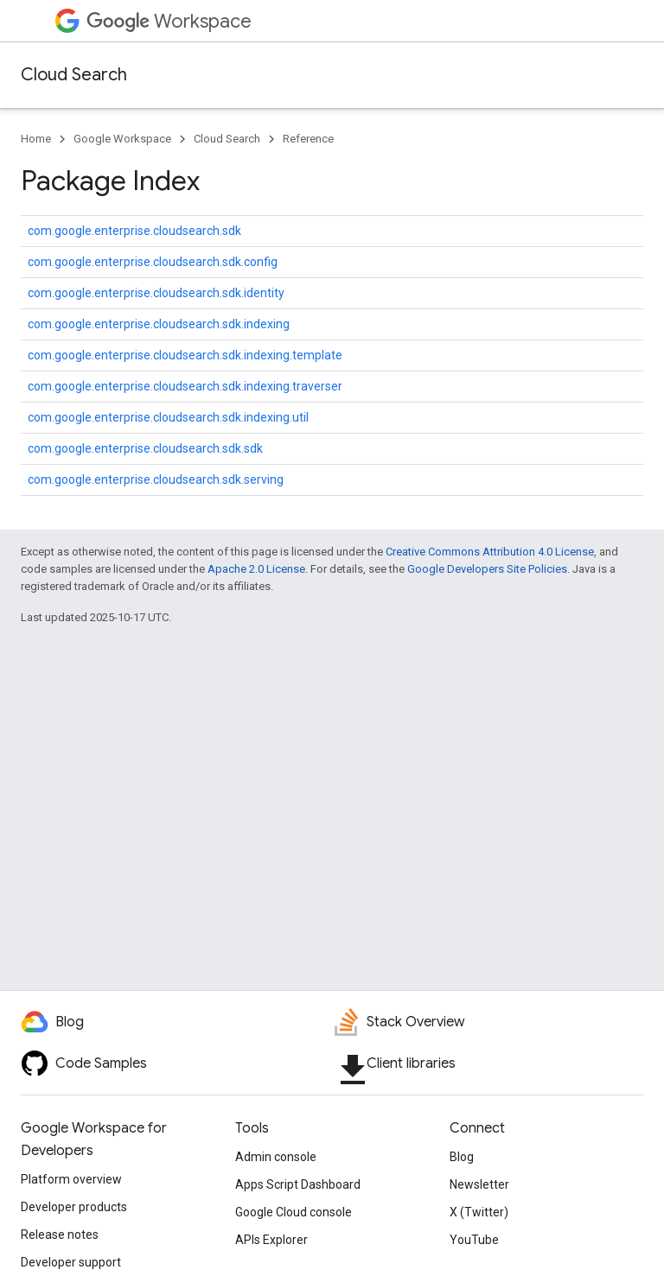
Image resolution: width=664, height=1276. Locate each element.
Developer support (71, 1262)
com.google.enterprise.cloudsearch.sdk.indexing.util (168, 417)
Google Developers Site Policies (487, 568)
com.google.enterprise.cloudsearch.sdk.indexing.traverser (185, 386)
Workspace (169, 21)
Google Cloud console (293, 1212)
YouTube (474, 1240)
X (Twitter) (479, 1212)
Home (36, 138)
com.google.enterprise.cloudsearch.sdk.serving (156, 479)
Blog (462, 1157)
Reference (308, 138)
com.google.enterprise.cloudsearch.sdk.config (153, 262)
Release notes (60, 1234)
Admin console (275, 1157)
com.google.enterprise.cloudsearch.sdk (134, 231)
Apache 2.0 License (256, 568)
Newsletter (479, 1184)
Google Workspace (122, 138)
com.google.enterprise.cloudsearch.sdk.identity (156, 293)
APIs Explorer (271, 1240)
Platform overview (71, 1179)
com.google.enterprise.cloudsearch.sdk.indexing (159, 324)
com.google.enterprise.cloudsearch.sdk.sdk (145, 448)
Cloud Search (74, 75)
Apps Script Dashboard (298, 1184)
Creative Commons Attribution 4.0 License (490, 551)
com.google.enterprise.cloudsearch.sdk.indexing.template (185, 355)
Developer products (74, 1207)
